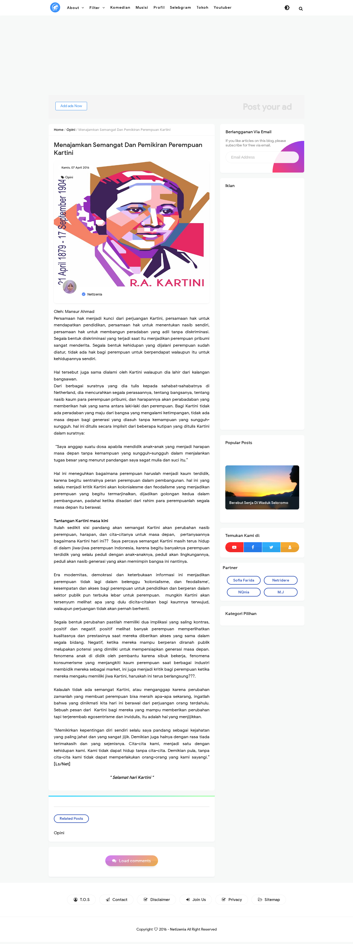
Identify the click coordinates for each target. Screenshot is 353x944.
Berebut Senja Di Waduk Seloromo (258, 502)
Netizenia (178, 931)
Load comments (135, 863)
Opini (69, 177)
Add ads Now (77, 106)
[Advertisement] (176, 58)
